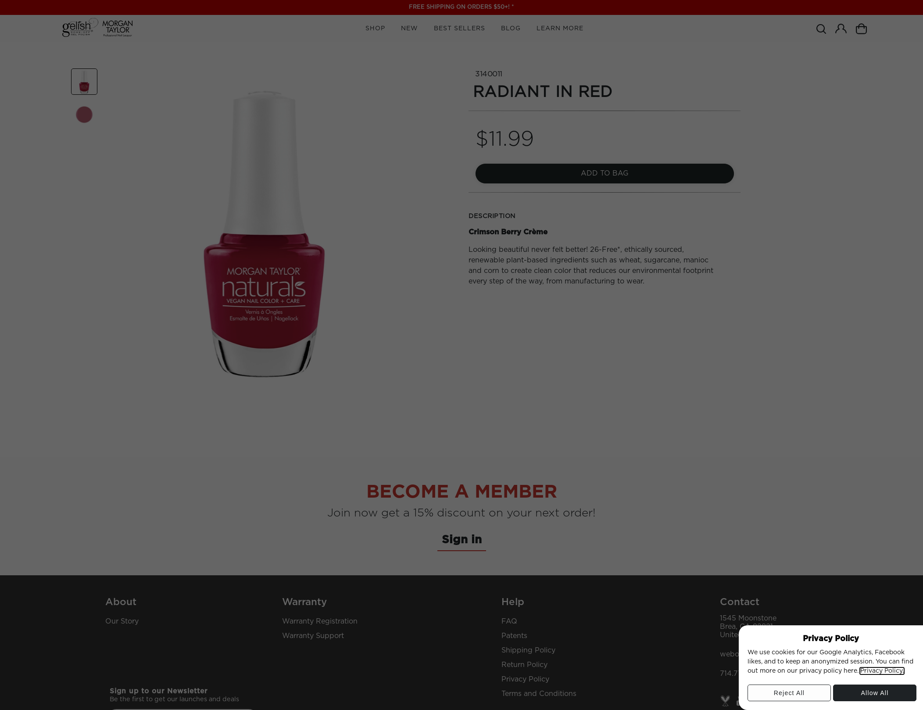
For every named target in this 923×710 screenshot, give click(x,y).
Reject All (789, 695)
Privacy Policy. (882, 671)
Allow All (875, 695)
